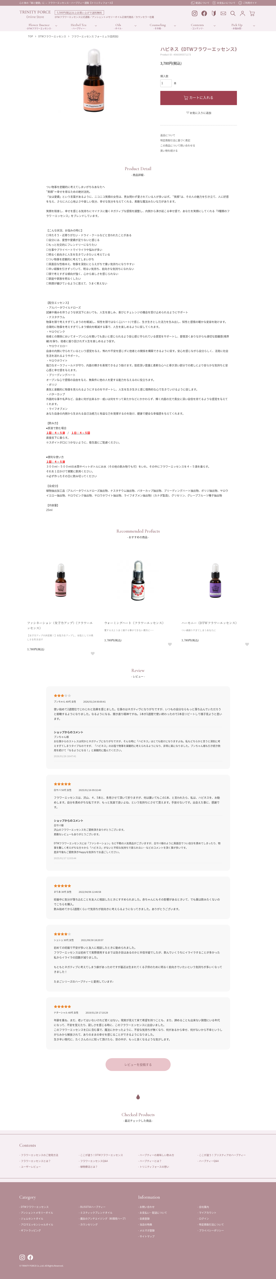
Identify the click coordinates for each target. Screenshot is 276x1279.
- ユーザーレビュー (30, 1166)
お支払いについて (223, 3)
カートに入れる (198, 97)
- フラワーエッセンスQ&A (93, 1161)
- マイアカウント (206, 1212)
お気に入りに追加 (198, 113)
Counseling (158, 25)
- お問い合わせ (146, 1207)
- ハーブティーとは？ (150, 1161)
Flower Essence (39, 25)
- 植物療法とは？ (88, 1166)
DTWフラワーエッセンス (52, 36)
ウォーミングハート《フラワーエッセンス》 (134, 623)
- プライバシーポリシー (210, 1230)
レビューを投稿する (138, 1064)
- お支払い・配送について (152, 1212)
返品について (167, 135)
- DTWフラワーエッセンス (34, 1207)
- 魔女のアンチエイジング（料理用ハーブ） (103, 1218)
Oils (118, 25)
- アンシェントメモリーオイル (36, 1212)
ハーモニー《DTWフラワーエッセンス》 (209, 623)
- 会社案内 (203, 1207)
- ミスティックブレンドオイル (95, 1212)
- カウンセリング (88, 1224)
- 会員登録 (144, 1218)
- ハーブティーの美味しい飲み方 (156, 1155)
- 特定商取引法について (210, 1224)
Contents (197, 25)
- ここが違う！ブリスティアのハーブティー (221, 1155)
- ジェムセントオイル (31, 1218)
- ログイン (203, 1218)
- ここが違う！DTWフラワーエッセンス (101, 1155)
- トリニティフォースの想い (153, 1166)
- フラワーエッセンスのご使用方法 (38, 1155)
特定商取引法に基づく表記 (175, 140)
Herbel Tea (78, 25)
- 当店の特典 (145, 1224)
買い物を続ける (169, 150)
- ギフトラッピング (30, 1230)
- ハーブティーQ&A (208, 1161)
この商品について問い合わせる (177, 145)
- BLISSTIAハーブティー (92, 1207)
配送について (200, 3)
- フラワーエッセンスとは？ (35, 1161)
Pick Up (237, 25)
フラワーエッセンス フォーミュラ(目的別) (94, 36)
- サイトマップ (146, 1236)
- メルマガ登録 (146, 1230)
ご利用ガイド (247, 3)
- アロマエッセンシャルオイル (36, 1224)
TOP (30, 36)
